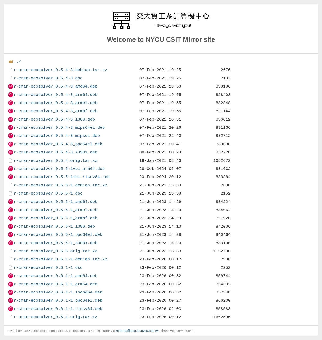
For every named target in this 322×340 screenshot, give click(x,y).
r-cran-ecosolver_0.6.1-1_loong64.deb (57, 292)
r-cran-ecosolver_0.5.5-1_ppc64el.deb (57, 234)
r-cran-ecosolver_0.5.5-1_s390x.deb (55, 243)
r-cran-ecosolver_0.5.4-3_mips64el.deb (59, 127)
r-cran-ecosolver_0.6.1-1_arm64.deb (55, 284)
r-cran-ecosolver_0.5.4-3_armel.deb (55, 103)
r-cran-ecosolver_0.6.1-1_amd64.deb (55, 276)
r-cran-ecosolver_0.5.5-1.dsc (47, 193)
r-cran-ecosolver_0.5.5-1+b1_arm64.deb (59, 169)
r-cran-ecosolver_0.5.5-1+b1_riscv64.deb (61, 177)
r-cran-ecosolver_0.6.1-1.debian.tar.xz (60, 259)
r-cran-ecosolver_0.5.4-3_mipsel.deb (56, 136)
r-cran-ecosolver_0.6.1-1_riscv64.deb (57, 309)
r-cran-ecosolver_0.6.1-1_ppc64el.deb (57, 300)
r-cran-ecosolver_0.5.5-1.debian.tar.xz (60, 185)
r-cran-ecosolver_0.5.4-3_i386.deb (54, 119)
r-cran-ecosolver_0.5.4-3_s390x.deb (55, 152)
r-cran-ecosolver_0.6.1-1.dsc (47, 267)
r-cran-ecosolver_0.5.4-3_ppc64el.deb (57, 144)
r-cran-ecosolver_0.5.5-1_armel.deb (55, 210)
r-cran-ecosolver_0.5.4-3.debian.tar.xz (60, 70)
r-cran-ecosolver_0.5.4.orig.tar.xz (55, 160)
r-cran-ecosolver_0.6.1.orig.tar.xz (55, 317)
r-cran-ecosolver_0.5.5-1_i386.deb (54, 226)
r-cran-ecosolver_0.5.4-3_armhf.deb (55, 111)
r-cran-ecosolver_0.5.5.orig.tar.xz (55, 251)
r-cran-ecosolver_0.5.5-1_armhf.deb (55, 218)
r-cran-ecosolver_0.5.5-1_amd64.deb (55, 202)
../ (17, 62)
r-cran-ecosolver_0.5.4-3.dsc (47, 78)
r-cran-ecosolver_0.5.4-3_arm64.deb (55, 95)
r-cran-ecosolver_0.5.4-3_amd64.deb (55, 86)
